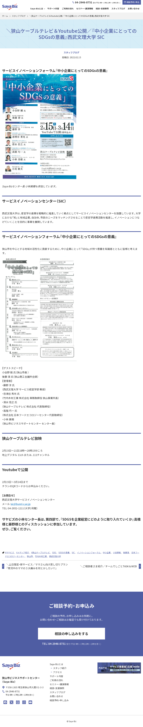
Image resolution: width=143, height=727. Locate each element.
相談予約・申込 (131, 2)
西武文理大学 (55, 556)
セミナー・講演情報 (84, 8)
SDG (54, 552)
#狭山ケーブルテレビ (40, 552)
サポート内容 (53, 8)
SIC (73, 552)
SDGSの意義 (64, 552)
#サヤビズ (9, 552)
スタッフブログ (118, 8)
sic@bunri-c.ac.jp (21, 504)
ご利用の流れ (68, 8)
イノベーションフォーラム (89, 552)
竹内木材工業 (41, 556)
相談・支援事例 (102, 8)
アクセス (57, 672)
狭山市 (30, 556)
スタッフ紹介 (59, 668)
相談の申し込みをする (71, 633)
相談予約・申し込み (59, 700)
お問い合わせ (134, 8)
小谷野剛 (117, 552)
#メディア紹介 (22, 552)
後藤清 (126, 552)
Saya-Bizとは (36, 8)
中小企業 (107, 552)
